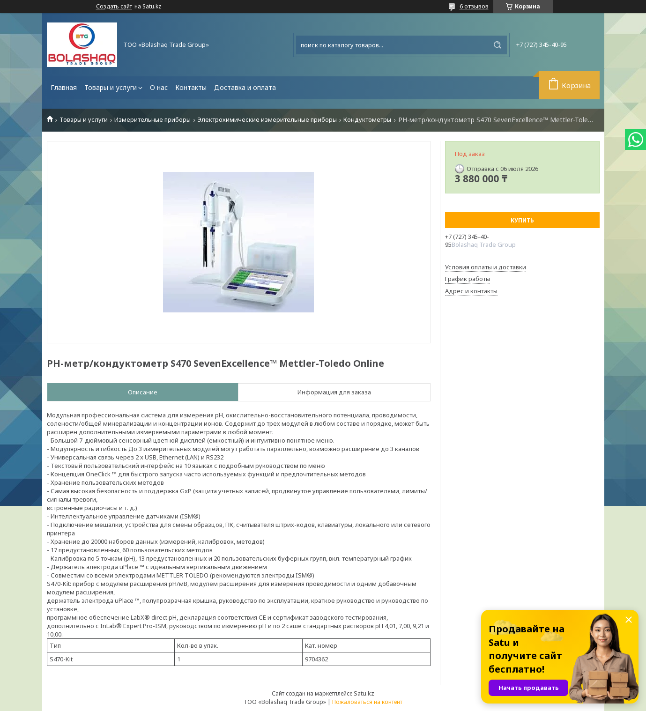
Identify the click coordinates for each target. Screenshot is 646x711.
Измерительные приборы (152, 120)
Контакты (191, 87)
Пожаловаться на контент (367, 702)
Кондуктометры (367, 120)
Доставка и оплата (245, 87)
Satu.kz (364, 693)
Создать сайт (114, 6)
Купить (522, 220)
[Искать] (497, 45)
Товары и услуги (110, 87)
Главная (64, 87)
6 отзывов (474, 6)
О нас (159, 87)
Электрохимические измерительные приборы (267, 120)
